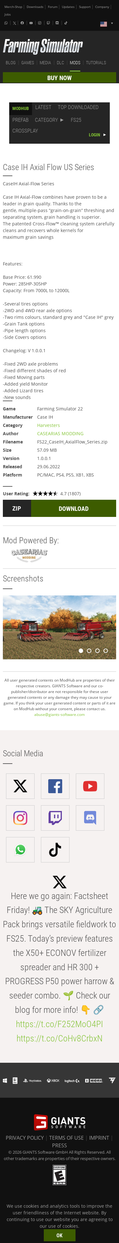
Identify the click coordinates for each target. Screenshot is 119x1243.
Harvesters (48, 425)
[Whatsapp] (6, 23)
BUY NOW (59, 78)
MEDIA (45, 62)
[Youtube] (32, 23)
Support (85, 7)
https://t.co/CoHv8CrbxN (59, 1038)
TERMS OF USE (66, 1137)
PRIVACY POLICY (25, 1137)
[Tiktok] (66, 23)
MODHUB (20, 108)
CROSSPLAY (25, 130)
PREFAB (20, 120)
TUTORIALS (96, 62)
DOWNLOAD (74, 508)
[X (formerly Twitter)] (14, 23)
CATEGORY (46, 120)
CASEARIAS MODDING (60, 433)
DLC (60, 62)
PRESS (59, 1145)
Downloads (35, 7)
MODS (75, 62)
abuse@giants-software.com (59, 714)
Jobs (7, 14)
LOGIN (94, 134)
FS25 (76, 120)
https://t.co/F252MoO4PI (59, 1024)
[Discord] (58, 23)
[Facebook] (23, 23)
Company (102, 7)
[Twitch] (49, 23)
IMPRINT (99, 1137)
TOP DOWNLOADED (78, 107)
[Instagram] (40, 23)
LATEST (43, 107)
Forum (52, 7)
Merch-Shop (13, 7)
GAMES (27, 62)
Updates (68, 7)
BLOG (11, 62)
